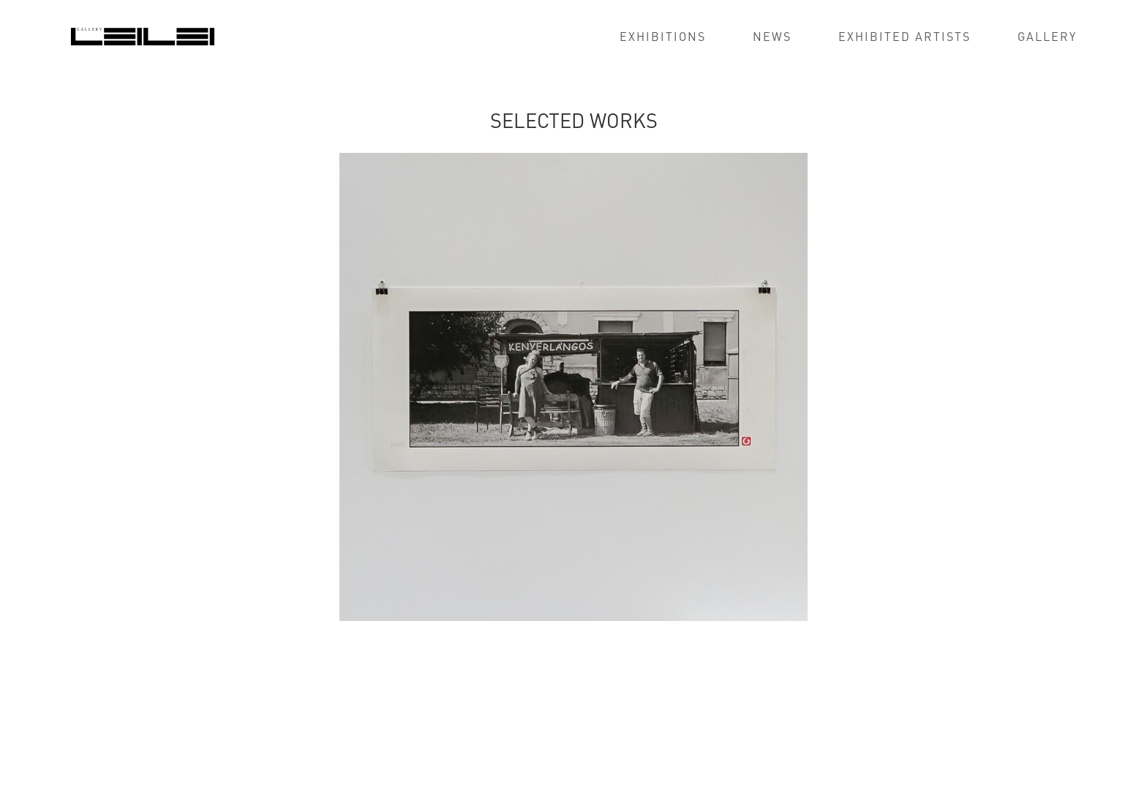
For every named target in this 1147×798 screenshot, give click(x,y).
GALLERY (1047, 36)
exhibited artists (904, 36)
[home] (142, 35)
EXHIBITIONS (663, 36)
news (772, 36)
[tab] (81, 662)
